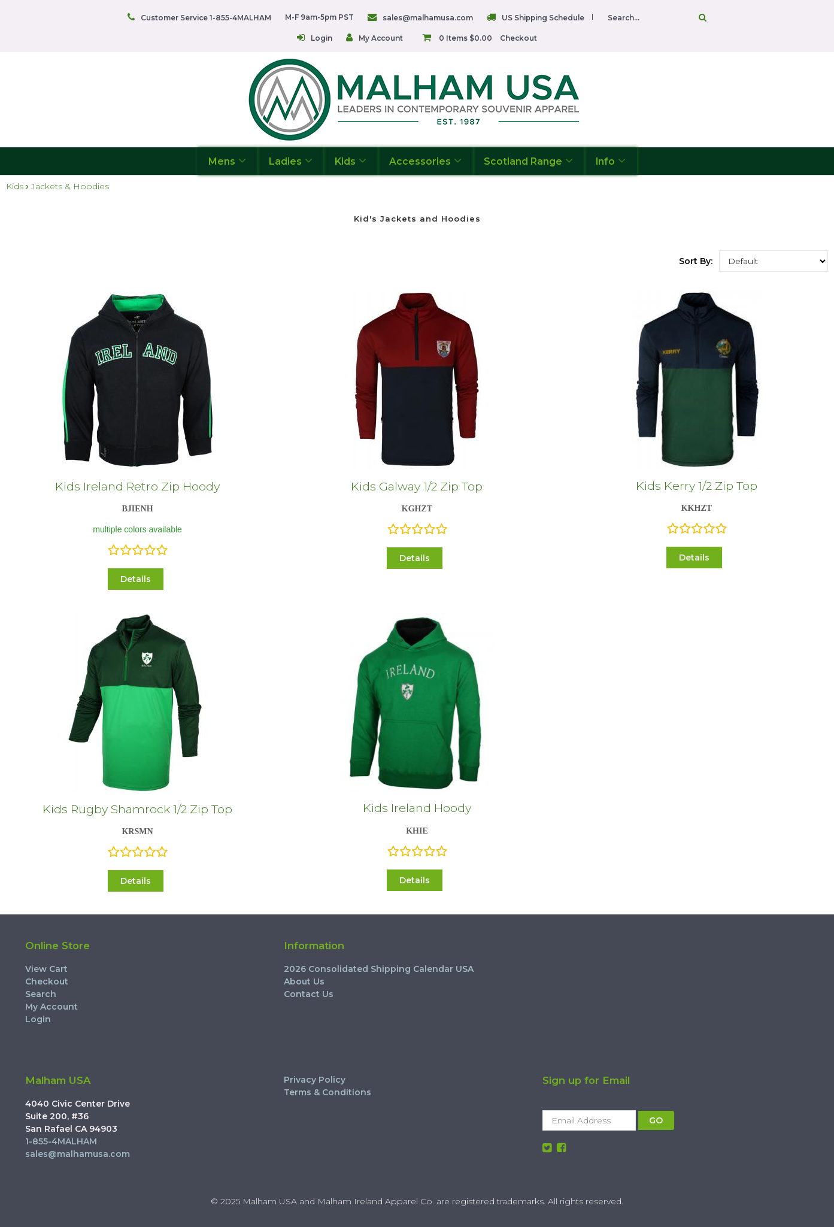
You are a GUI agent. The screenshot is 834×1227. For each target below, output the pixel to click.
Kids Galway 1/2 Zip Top (417, 486)
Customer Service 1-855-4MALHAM (206, 17)
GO (656, 1120)
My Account (381, 38)
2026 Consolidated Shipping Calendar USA (379, 969)
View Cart (46, 969)
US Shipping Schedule (543, 17)
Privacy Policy (314, 1079)
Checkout (518, 38)
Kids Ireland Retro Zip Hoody (137, 486)
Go (702, 17)
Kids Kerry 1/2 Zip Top (696, 485)
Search (40, 994)
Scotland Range (528, 160)
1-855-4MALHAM (61, 1141)
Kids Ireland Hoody (417, 808)
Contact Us (308, 994)
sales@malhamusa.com (428, 17)
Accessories (425, 160)
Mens (227, 160)
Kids (350, 160)
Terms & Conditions (327, 1092)
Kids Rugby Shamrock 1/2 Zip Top (137, 809)
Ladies (291, 160)
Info (611, 160)
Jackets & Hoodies (70, 186)
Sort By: (695, 261)
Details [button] (135, 579)
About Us (304, 981)
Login (321, 38)
